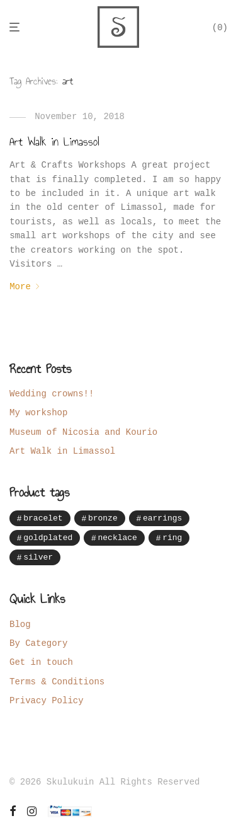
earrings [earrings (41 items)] (162, 518)
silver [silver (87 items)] (38, 558)
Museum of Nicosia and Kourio (83, 432)
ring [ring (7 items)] (172, 538)
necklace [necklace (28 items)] (117, 538)
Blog (20, 625)
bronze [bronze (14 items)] (103, 518)
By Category (38, 645)
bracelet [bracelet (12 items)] (42, 518)
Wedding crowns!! (51, 394)
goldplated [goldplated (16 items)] (47, 538)
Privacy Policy (46, 702)
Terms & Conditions (56, 683)
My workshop (38, 412)
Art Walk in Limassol (54, 142)
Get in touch (41, 664)
